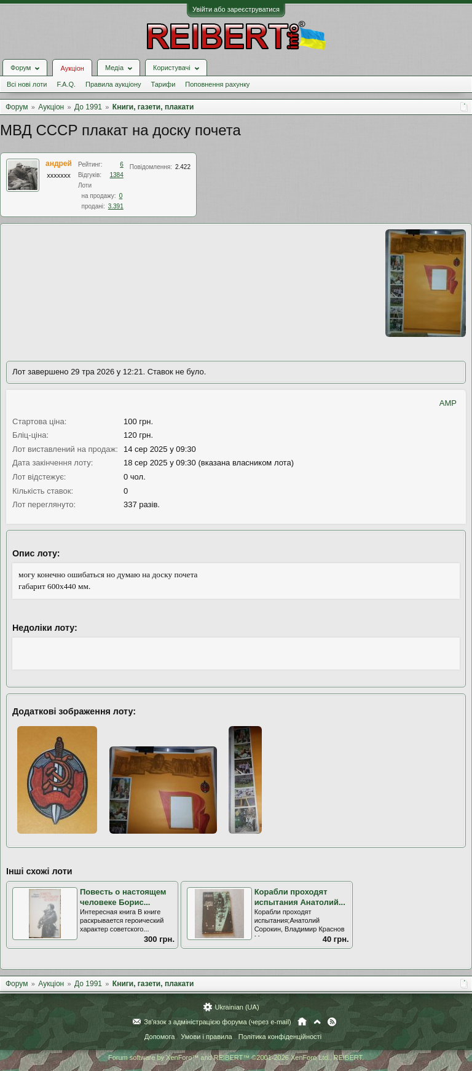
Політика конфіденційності (279, 1036)
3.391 (116, 206)
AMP (448, 403)
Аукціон (72, 68)
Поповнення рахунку (217, 84)
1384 (117, 175)
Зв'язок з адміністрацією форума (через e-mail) (217, 1022)
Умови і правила (206, 1036)
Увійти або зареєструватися (236, 9)
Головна (302, 1022)
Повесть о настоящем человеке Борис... (123, 897)
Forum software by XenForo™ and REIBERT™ (236, 1057)
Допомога (159, 1036)
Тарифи (163, 84)
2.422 (183, 167)
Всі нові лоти (27, 84)
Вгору (317, 1022)
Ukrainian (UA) (236, 1007)
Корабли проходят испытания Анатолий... (299, 897)
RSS (332, 1022)
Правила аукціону (113, 84)
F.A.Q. (66, 84)
